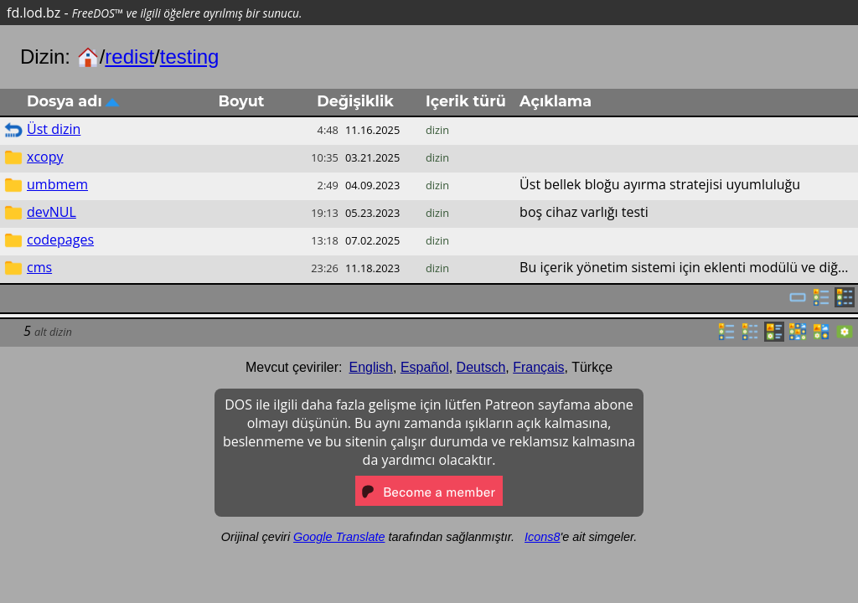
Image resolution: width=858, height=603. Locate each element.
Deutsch (481, 367)
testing (190, 56)
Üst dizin (53, 129)
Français (538, 367)
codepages (60, 239)
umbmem (57, 184)
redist (129, 56)
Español (425, 367)
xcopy (45, 156)
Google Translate (339, 537)
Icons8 (542, 537)
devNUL (51, 212)
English (371, 367)
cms (39, 267)
